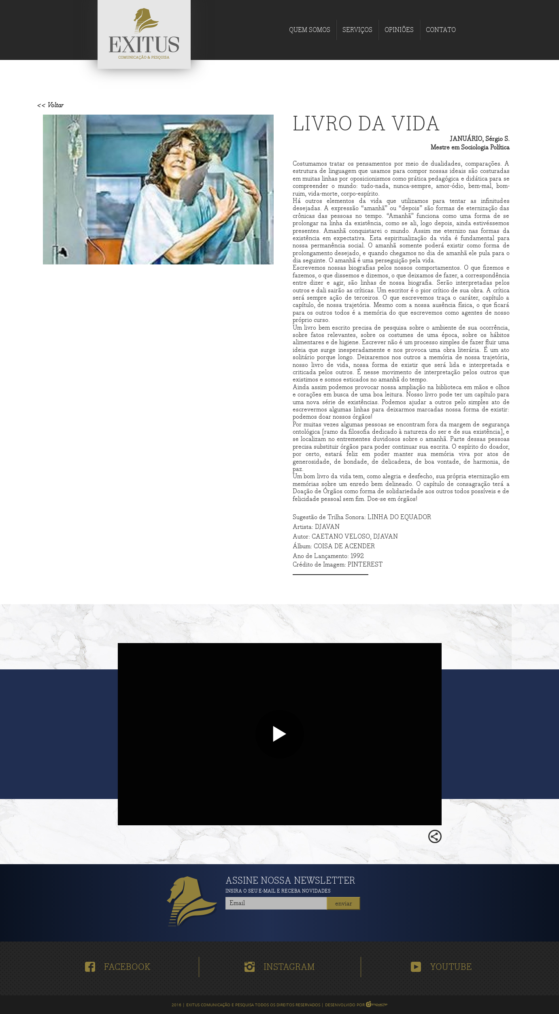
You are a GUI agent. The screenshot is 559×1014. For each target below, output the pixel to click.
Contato (441, 30)
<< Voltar (50, 105)
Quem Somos (309, 30)
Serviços (357, 30)
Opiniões (399, 30)
